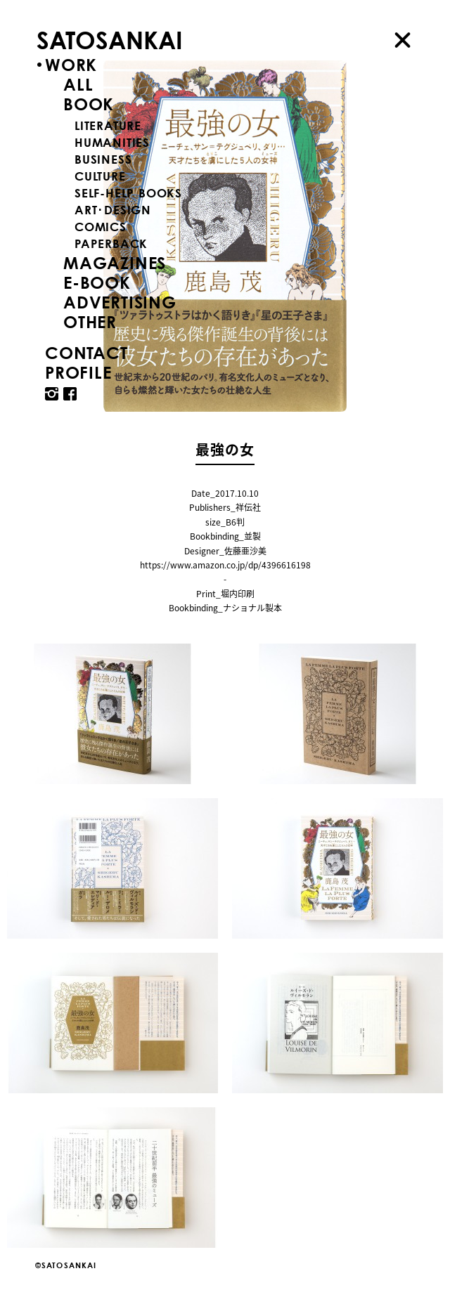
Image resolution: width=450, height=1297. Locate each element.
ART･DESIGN (113, 210)
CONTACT (86, 352)
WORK (71, 64)
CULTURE (100, 176)
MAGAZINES (114, 262)
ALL (78, 84)
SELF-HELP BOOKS (128, 193)
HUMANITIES (112, 142)
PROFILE (78, 372)
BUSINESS (103, 159)
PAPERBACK (111, 243)
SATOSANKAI (110, 39)
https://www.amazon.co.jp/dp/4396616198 (225, 565)
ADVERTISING (119, 302)
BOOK (88, 104)
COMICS (101, 227)
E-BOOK (97, 282)
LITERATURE (108, 125)
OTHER (90, 321)
